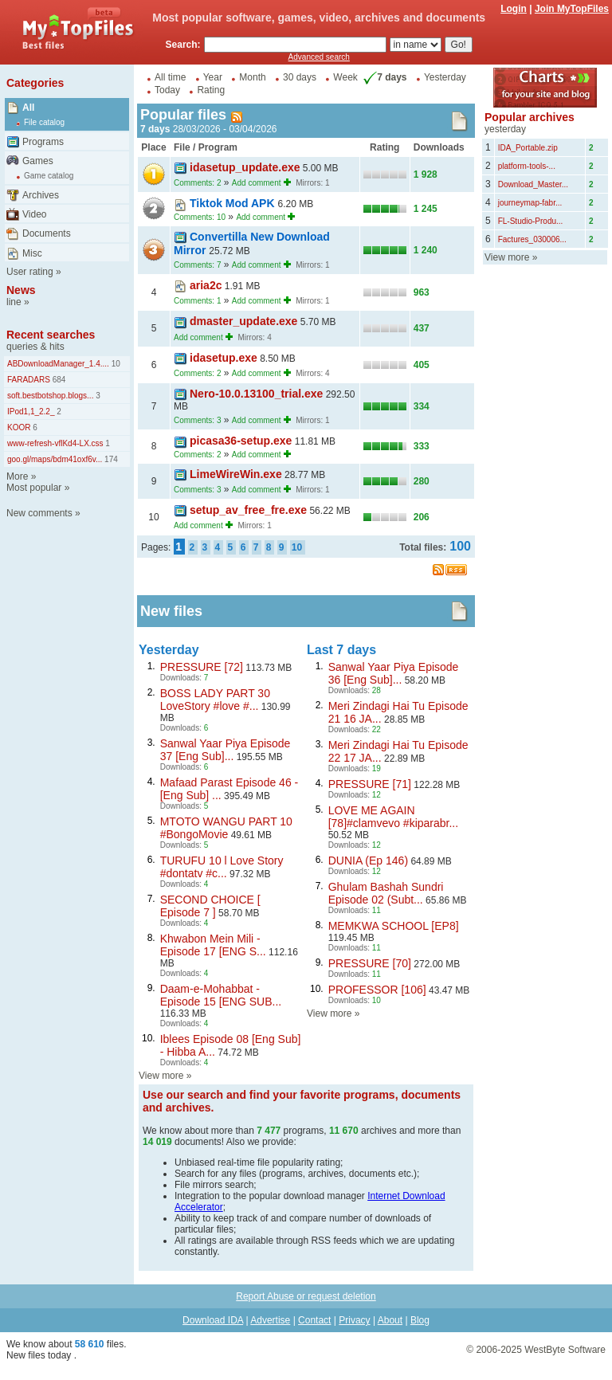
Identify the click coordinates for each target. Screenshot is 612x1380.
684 (57, 379)
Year (212, 77)
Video (34, 214)
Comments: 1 (197, 300)
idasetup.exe (223, 357)
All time (170, 77)
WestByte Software (565, 1349)
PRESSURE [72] (201, 667)
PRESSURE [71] (369, 784)
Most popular (33, 487)
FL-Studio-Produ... (530, 221)
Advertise (270, 1320)
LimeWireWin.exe (236, 474)
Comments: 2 (197, 182)
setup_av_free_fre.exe (248, 510)
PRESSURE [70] (369, 963)
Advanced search (319, 57)
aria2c (206, 285)
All (28, 107)
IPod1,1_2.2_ (31, 411)
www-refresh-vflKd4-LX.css (55, 443)
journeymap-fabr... (530, 202)
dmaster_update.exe (243, 321)
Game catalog (48, 175)
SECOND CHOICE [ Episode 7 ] (210, 906)
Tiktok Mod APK (233, 203)
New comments (39, 513)
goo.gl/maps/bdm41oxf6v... (54, 459)
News (21, 290)
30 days (299, 77)
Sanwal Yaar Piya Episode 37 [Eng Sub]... (225, 750)
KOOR (18, 427)
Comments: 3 (197, 420)
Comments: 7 (197, 265)
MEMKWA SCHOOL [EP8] (393, 925)
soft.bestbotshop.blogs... (50, 395)
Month (252, 77)
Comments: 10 (200, 217)
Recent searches (50, 334)
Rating (211, 90)
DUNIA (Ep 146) (368, 860)
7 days (383, 77)
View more (161, 1075)
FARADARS (28, 379)
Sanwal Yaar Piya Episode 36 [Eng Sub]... (393, 673)
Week (345, 77)
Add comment (256, 182)
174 (109, 459)
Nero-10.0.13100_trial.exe (256, 393)
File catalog (44, 122)
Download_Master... (533, 184)
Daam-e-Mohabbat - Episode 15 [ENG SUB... (221, 995)
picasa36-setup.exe (241, 440)
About (390, 1320)
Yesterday (445, 77)
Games (37, 161)
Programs (43, 141)
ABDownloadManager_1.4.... (58, 363)
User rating (29, 271)
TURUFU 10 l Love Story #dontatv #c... (222, 867)
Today (167, 90)
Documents (46, 233)
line (14, 302)
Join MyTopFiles (572, 8)
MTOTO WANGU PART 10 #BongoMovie (226, 828)
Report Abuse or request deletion (305, 1296)
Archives (40, 195)
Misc (32, 253)
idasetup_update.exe (245, 167)
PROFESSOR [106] (377, 989)
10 (114, 363)
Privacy (354, 1320)
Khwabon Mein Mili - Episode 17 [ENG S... (213, 945)
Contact (314, 1320)
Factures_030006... (532, 239)
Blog (420, 1320)
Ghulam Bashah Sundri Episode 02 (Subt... (386, 893)
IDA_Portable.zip (528, 147)
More (17, 476)
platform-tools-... (526, 166)
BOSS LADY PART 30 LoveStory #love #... (215, 699)
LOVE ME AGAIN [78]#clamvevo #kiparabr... (393, 816)
